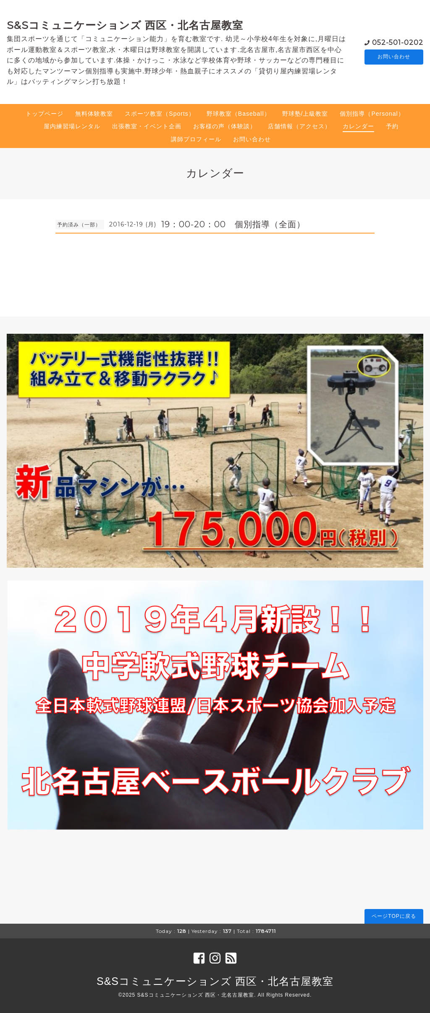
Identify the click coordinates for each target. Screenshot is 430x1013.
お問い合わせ (394, 57)
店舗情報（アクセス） (299, 126)
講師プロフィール (196, 139)
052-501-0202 (397, 42)
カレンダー (358, 126)
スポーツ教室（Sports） (159, 113)
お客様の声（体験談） (224, 126)
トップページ (44, 113)
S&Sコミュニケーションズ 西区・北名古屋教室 (125, 25)
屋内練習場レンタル (72, 126)
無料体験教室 (94, 113)
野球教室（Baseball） (238, 113)
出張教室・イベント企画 (146, 126)
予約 (392, 126)
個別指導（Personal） (372, 113)
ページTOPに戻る (394, 916)
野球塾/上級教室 (305, 113)
